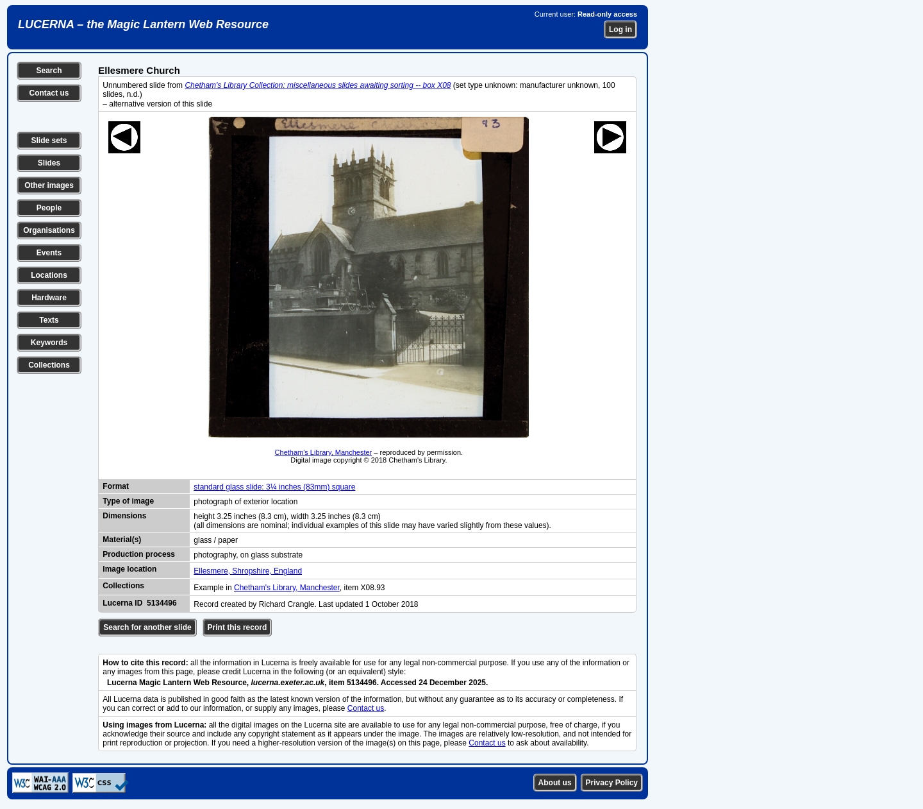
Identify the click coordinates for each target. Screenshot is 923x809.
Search (49, 70)
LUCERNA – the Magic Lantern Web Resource (143, 24)
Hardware (49, 297)
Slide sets (49, 140)
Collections (49, 365)
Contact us (49, 93)
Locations (49, 275)
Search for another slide (147, 627)
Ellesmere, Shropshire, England (248, 570)
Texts (48, 320)
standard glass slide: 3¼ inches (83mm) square (274, 486)
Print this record (237, 627)
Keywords (49, 342)
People (49, 207)
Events (49, 252)
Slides (49, 162)
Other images (49, 185)
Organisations (49, 230)
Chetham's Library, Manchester (323, 452)
